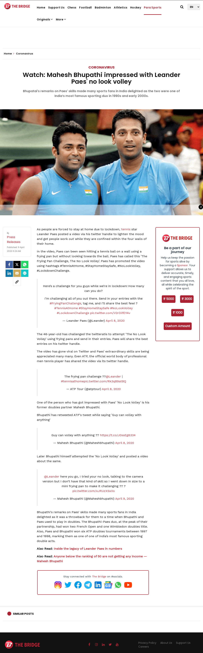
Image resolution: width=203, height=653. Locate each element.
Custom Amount (177, 326)
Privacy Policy (147, 643)
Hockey (135, 7)
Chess (71, 7)
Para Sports (152, 7)
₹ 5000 (168, 299)
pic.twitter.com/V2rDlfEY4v (110, 313)
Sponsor (182, 265)
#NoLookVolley (121, 308)
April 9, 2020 (124, 498)
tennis (125, 229)
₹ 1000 (177, 312)
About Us (166, 643)
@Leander (113, 376)
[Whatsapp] (25, 264)
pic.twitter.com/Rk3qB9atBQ (105, 381)
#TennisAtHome (66, 308)
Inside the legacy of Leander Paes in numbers (88, 548)
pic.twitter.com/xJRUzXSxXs (93, 491)
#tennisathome (72, 381)
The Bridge (99, 576)
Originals (45, 19)
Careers (143, 647)
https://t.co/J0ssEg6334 (118, 435)
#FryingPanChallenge (65, 303)
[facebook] (9, 264)
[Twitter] (17, 264)
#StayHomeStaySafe (94, 308)
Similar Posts (23, 614)
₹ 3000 (187, 299)
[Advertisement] (101, 36)
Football (85, 7)
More (61, 19)
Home (41, 7)
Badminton (103, 7)
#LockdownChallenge (73, 313)
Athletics (120, 7)
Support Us (56, 7)
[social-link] (17, 282)
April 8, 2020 (115, 320)
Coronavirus (101, 67)
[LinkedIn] (9, 273)
